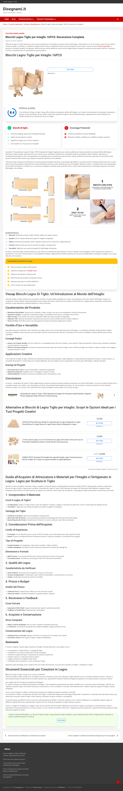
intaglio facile (32, 271)
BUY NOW (70, 70)
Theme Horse (37, 787)
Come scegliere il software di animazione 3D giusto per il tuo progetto (91, 736)
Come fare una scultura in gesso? (14, 759)
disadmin (20, 41)
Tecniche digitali (25, 19)
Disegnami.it (14, 9)
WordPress (61, 787)
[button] (61, 675)
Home (7, 19)
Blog (14, 19)
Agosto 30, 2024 (11, 41)
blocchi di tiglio (20, 128)
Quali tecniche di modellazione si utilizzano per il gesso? (27, 736)
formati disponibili (104, 46)
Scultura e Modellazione (15, 33)
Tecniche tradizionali (45, 19)
